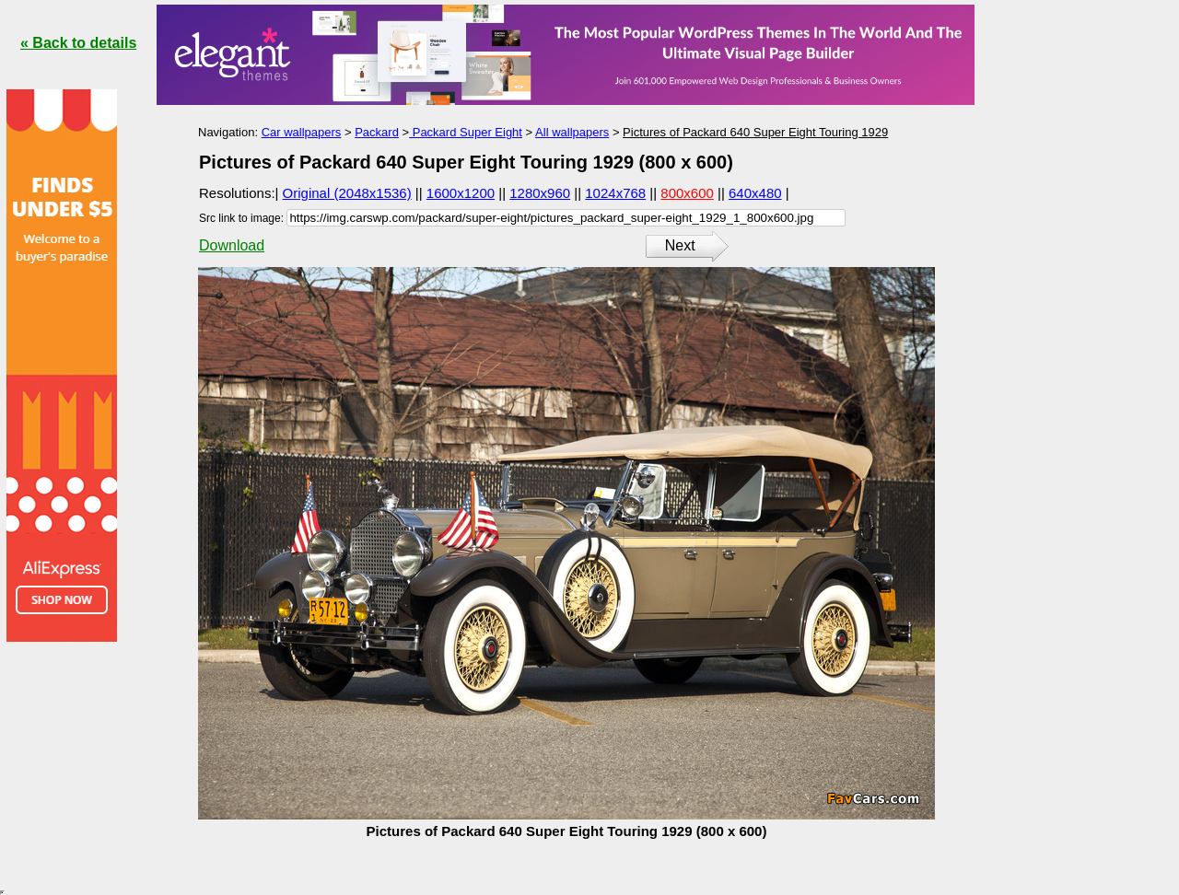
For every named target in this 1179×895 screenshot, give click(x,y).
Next (680, 245)
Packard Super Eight (465, 132)
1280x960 (539, 193)
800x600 (687, 193)
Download (231, 245)
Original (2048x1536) (347, 193)
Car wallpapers (302, 132)
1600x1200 (460, 193)
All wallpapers (572, 132)
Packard (377, 132)
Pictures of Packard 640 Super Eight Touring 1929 (755, 132)
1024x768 (615, 193)
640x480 (755, 193)
